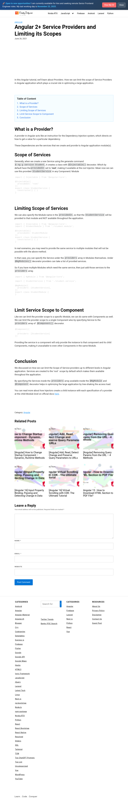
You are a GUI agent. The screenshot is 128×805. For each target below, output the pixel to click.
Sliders (18, 741)
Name (18, 541)
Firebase (81, 13)
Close (121, 5)
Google (18, 653)
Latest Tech (20, 690)
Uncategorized (21, 766)
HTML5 (18, 669)
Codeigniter (20, 632)
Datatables (20, 636)
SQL (17, 745)
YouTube (19, 779)
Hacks (18, 665)
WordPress (20, 775)
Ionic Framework (22, 674)
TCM (17, 754)
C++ (17, 627)
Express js (19, 640)
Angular (18, 22)
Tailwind (18, 749)
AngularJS (19, 619)
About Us (96, 606)
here (57, 394)
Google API (20, 657)
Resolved (19, 737)
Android (91, 13)
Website (18, 567)
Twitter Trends (47, 619)
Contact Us (97, 619)
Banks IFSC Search (49, 624)
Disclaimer (97, 615)
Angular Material (22, 615)
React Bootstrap (22, 728)
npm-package (21, 711)
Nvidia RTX (52, 13)
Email (18, 554)
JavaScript (65, 13)
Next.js (18, 699)
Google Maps (21, 661)
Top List (18, 762)
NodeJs (18, 707)
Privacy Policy (98, 611)
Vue (16, 770)
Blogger (18, 623)
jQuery (18, 682)
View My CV (108, 5)
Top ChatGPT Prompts (25, 758)
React (17, 724)
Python (110, 13)
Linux (17, 695)
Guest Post (97, 623)
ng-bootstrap (20, 703)
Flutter (18, 648)
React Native (20, 733)
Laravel (101, 13)
